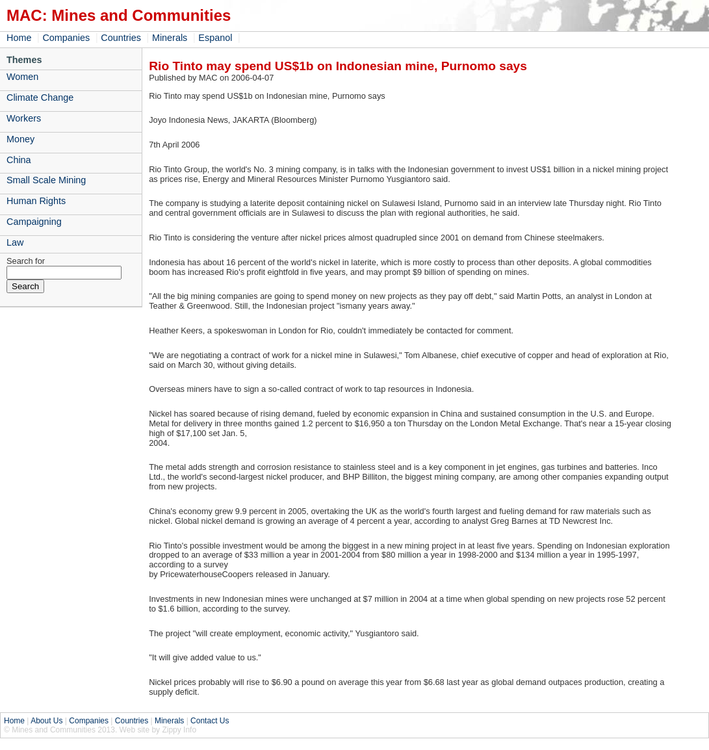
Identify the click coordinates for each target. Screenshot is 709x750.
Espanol (215, 37)
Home (18, 37)
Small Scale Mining (46, 180)
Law (14, 242)
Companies (66, 37)
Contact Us (209, 720)
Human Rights (36, 201)
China (18, 160)
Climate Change (39, 97)
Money (20, 139)
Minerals (169, 37)
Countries (121, 37)
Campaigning (34, 221)
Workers (23, 118)
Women (22, 76)
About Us (46, 720)
